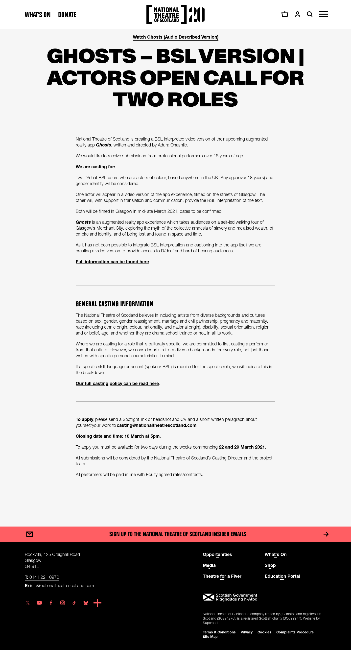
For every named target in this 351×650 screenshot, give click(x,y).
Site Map (210, 636)
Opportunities (217, 554)
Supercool (210, 622)
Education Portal (282, 575)
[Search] (309, 14)
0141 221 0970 (42, 576)
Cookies (264, 632)
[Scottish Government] (265, 597)
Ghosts (103, 144)
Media (209, 565)
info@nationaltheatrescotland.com (59, 585)
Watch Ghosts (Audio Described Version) (175, 37)
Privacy (247, 632)
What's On (276, 554)
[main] (175, 273)
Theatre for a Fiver (222, 575)
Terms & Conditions (219, 632)
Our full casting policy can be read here (117, 383)
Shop (270, 565)
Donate (67, 14)
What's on (38, 14)
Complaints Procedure (295, 632)
